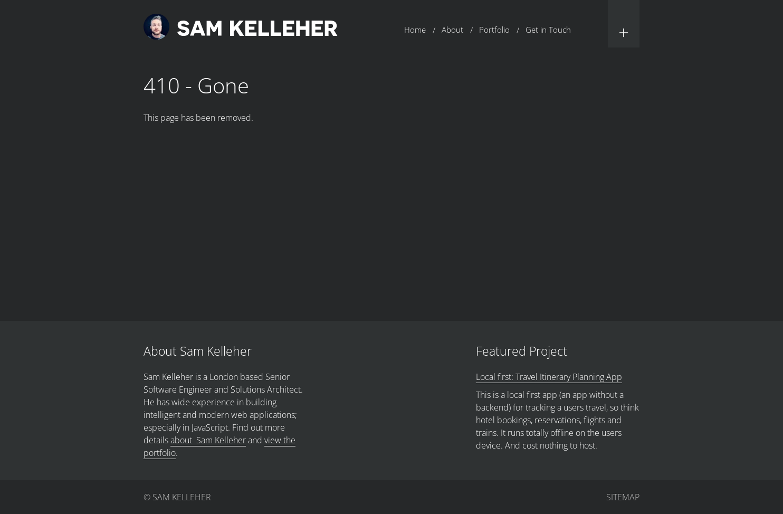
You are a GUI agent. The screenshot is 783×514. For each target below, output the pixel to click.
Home (415, 29)
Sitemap (622, 497)
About (452, 29)
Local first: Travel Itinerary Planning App (549, 377)
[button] (623, 23)
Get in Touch (548, 29)
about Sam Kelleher (208, 440)
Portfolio (494, 29)
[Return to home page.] (241, 28)
